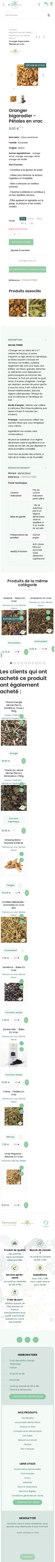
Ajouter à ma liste (20, 250)
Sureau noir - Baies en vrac (13, 1031)
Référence (13, 476)
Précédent (36, 36)
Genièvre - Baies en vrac (13, 969)
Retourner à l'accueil (40, 36)
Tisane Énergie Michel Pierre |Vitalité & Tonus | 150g (14, 707)
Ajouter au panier (21, 242)
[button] (12, 75)
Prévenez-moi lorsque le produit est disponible (27, 269)
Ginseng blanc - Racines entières (13, 841)
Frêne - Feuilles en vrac (13, 1093)
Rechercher (48, 15)
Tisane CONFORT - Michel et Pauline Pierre (14, 717)
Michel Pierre (24, 473)
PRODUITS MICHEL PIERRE (14, 1160)
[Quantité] (15, 234)
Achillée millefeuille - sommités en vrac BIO (14, 905)
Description (15, 339)
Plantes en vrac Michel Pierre (14, 607)
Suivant (44, 36)
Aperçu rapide (21, 618)
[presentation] (27, 1546)
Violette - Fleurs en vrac (14, 599)
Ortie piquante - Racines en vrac (14, 1155)
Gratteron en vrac (41, 598)
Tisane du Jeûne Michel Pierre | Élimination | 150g (13, 773)
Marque (12, 473)
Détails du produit (19, 467)
